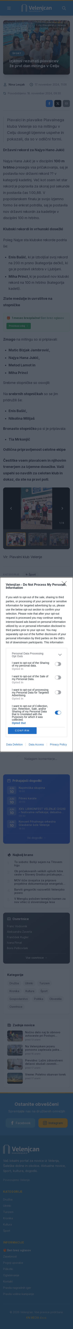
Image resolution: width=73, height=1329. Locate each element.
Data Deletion (14, 744)
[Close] (65, 585)
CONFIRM (22, 730)
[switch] (58, 664)
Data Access (36, 744)
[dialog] (36, 664)
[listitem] (36, 655)
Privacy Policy (58, 744)
